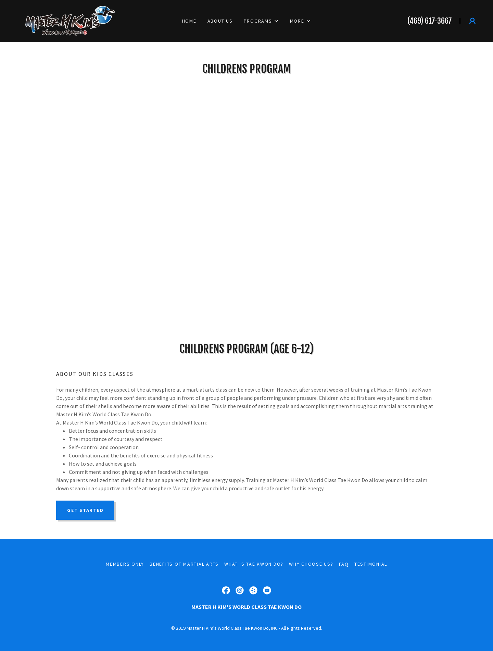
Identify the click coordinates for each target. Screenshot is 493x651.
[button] (261, 21)
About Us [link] (220, 21)
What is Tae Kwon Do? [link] (253, 564)
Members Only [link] (125, 564)
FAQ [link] (344, 564)
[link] (65, 20)
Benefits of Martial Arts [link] (184, 564)
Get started (85, 510)
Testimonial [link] (370, 564)
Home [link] (189, 21)
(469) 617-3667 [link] (429, 20)
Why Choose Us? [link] (311, 564)
